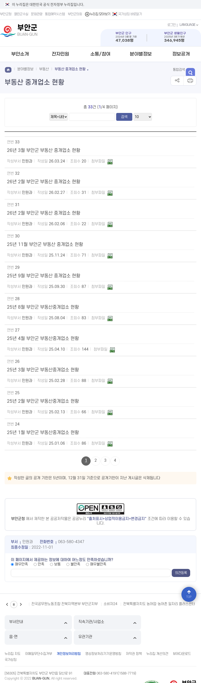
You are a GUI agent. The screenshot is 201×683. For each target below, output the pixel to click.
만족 (41, 564)
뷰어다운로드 (182, 639)
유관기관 (173, 622)
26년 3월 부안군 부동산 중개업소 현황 (43, 150)
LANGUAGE (189, 25)
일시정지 (13, 604)
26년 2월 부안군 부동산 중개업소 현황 (43, 181)
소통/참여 (100, 54)
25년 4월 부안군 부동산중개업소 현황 (43, 338)
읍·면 (124, 622)
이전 (7, 604)
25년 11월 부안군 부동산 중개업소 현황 (45, 244)
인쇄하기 (189, 80)
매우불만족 (98, 564)
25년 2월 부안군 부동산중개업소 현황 (43, 401)
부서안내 (27, 622)
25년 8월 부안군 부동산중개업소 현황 (43, 307)
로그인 (171, 25)
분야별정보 (141, 54)
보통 (57, 564)
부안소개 (20, 54)
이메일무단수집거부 (38, 639)
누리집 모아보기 (97, 14)
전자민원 (60, 54)
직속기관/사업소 (76, 622)
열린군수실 (21, 14)
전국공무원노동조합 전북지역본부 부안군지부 (64, 604)
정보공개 (181, 54)
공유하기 (177, 80)
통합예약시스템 (55, 14)
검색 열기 (191, 69)
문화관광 (36, 14)
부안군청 (5, 14)
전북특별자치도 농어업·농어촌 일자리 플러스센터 (159, 604)
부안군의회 (75, 14)
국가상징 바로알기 (127, 14)
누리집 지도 (13, 639)
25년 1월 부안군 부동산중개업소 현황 (43, 432)
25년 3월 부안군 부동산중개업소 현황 (43, 370)
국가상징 (11, 645)
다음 (20, 604)
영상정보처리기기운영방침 (103, 639)
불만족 (75, 564)
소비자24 (110, 604)
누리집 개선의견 (157, 639)
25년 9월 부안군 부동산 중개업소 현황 (43, 275)
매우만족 (21, 564)
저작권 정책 (134, 639)
